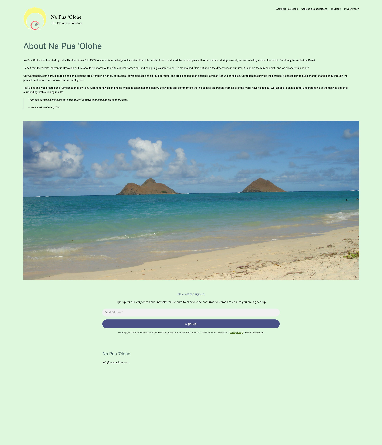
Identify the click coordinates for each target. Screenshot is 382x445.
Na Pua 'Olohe (116, 353)
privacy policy (236, 332)
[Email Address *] (191, 313)
